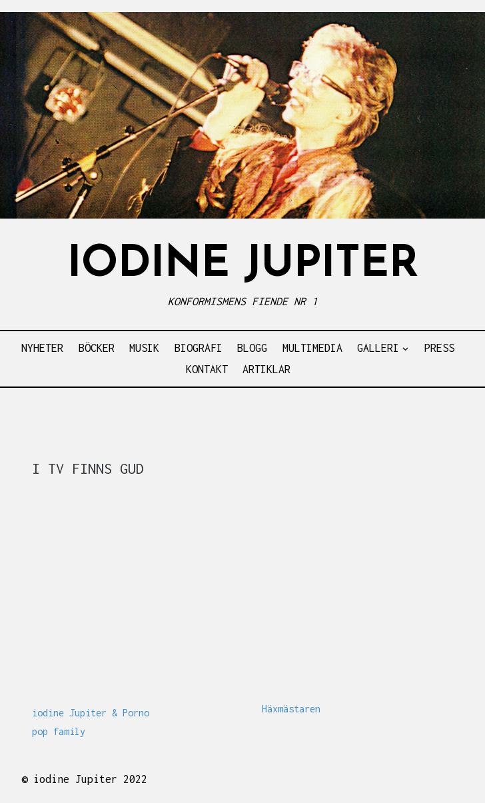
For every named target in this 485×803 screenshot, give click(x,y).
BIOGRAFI (199, 348)
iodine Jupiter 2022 (90, 779)
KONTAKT (207, 369)
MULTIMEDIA (312, 348)
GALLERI (378, 348)
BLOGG (252, 348)
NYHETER (42, 348)
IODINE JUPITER (242, 265)
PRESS (439, 348)
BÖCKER (97, 348)
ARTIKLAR (266, 369)
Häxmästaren (291, 708)
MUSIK (144, 348)
